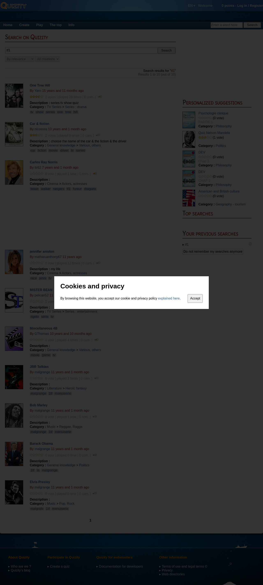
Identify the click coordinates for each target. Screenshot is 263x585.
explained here (169, 298)
